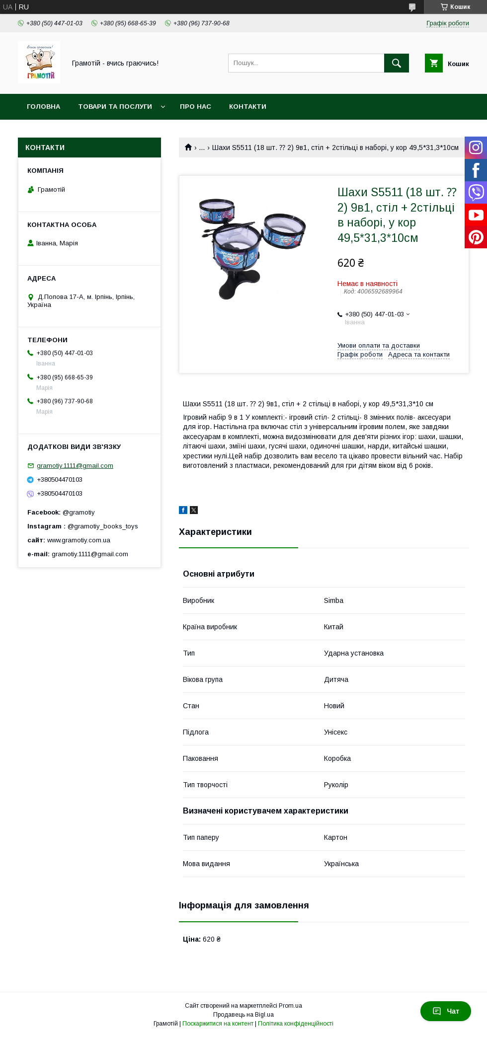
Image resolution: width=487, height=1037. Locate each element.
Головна (43, 106)
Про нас (195, 106)
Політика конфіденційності (295, 1023)
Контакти (247, 106)
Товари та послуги (115, 106)
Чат (445, 1011)
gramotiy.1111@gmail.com (75, 465)
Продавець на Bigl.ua (243, 1014)
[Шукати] (396, 63)
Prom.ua (290, 1005)
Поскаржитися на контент (217, 1023)
